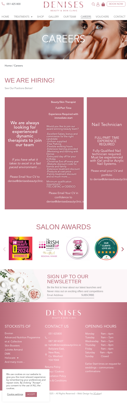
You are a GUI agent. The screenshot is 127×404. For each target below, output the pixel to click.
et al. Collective (13, 341)
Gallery (54, 17)
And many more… (15, 362)
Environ (9, 333)
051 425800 (55, 334)
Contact (119, 17)
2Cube (96, 394)
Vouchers (102, 17)
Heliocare (12, 358)
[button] (93, 4)
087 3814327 (56, 341)
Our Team (69, 17)
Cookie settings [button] (15, 394)
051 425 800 (14, 4)
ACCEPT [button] (31, 394)
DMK (7, 354)
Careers (86, 17)
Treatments (23, 17)
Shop (40, 17)
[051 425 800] (3, 3)
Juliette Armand (14, 350)
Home (5, 17)
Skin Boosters (12, 346)
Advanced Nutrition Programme (22, 337)
